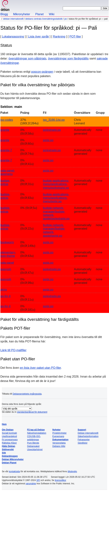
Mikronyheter (21, 14)
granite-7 (6, 150)
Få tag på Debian (36, 429)
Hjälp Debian (8, 446)
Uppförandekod (9, 436)
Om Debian (7, 429)
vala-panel (7, 262)
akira (3, 289)
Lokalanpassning (13, 36)
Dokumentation (60, 439)
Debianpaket (33, 446)
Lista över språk (38, 36)
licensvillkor (60, 480)
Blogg (4, 14)
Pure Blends (33, 443)
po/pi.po (48, 140)
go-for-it (5, 296)
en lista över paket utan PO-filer (40, 367)
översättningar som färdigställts (68, 58)
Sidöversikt (8, 449)
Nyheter (56, 429)
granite (4, 129)
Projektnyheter (59, 433)
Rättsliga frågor (9, 443)
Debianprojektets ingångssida (27, 394)
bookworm (7, 242)
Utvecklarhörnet (35, 449)
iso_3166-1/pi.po (54, 119)
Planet (39, 14)
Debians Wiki (58, 446)
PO (65, 19)
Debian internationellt (13, 19)
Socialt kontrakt (9, 433)
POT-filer (75, 36)
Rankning (59, 36)
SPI (38, 480)
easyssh (5, 269)
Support (82, 429)
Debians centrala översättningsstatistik (44, 19)
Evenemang (58, 436)
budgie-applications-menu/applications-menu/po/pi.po (56, 198)
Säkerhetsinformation (88, 436)
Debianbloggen (10, 456)
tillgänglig (72, 471)
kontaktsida (14, 471)
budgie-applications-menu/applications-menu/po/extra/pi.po (56, 184)
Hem (4, 424)
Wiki (51, 14)
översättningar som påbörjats (27, 58)
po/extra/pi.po (52, 129)
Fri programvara (9, 439)
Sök (4, 453)
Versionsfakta (59, 443)
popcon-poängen (42, 71)
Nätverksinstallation (36, 433)
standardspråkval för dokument (32, 412)
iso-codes (6, 119)
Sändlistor (82, 443)
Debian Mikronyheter (13, 459)
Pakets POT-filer (15, 328)
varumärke (31, 483)
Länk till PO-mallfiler (13, 350)
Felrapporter (84, 439)
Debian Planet (9, 462)
